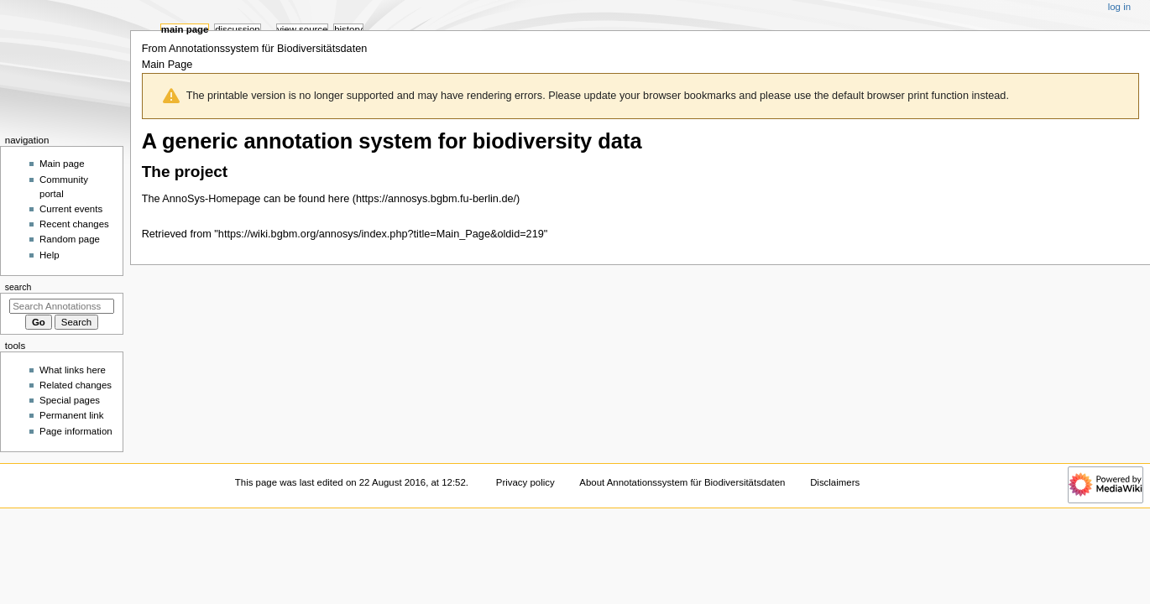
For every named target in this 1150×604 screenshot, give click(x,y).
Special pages (69, 400)
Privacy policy (525, 482)
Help (49, 255)
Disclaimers (835, 482)
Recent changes (74, 224)
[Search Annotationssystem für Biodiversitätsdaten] (61, 306)
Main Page (185, 29)
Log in (1119, 7)
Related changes (75, 385)
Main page (62, 164)
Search (18, 287)
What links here (72, 370)
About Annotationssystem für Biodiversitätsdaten (682, 482)
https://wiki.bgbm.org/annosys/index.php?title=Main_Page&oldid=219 (381, 234)
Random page (69, 239)
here (338, 199)
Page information (75, 431)
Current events (70, 209)
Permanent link (71, 415)
